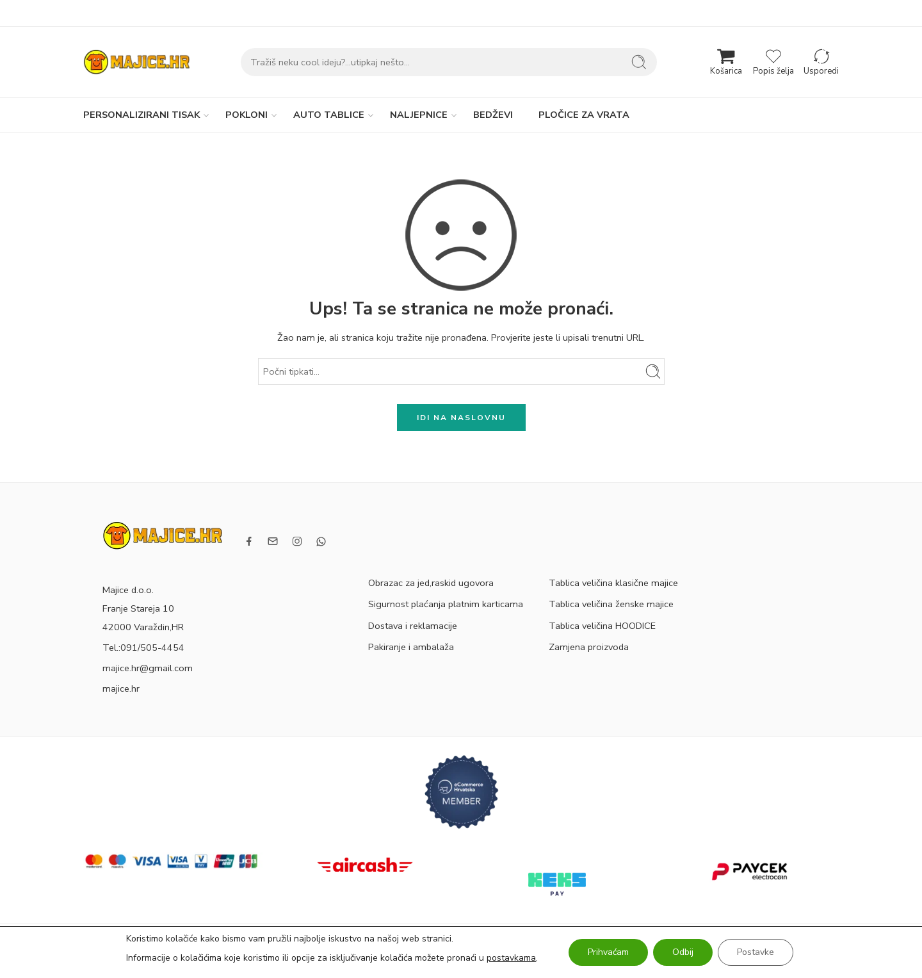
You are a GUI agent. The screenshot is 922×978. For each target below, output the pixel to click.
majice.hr (121, 688)
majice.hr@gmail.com (147, 668)
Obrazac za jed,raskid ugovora (431, 582)
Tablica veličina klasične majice (613, 582)
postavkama (511, 958)
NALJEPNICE (419, 115)
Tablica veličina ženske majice (611, 604)
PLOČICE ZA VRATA (583, 114)
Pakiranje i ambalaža (411, 646)
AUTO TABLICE (328, 115)
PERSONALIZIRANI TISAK (141, 115)
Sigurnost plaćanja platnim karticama (445, 604)
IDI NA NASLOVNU (461, 417)
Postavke (755, 952)
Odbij (682, 952)
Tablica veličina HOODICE (602, 625)
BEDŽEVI (493, 114)
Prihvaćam (608, 952)
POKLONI (246, 115)
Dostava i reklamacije (412, 625)
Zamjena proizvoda (589, 646)
